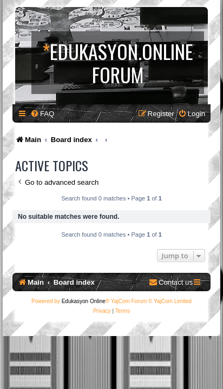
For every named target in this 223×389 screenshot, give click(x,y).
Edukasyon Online (84, 301)
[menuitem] (42, 114)
